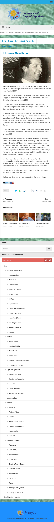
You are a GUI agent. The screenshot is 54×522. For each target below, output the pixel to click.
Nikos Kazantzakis (14, 200)
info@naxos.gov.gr (42, 519)
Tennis (11, 483)
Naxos (10, 41)
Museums (12, 384)
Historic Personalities (9, 46)
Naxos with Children (14, 469)
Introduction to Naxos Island (25, 41)
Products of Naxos (14, 412)
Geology (11, 299)
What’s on (9, 337)
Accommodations (12, 398)
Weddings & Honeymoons (16, 488)
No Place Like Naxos (15, 328)
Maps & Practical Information (12, 497)
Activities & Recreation (13, 441)
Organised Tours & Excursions (17, 464)
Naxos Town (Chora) (15, 318)
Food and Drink (11, 408)
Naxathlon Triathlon (14, 346)
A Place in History (14, 294)
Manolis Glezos (39, 200)
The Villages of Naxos (15, 323)
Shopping (11, 332)
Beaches (9, 403)
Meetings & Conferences (16, 493)
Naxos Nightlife (13, 431)
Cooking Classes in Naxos (16, 426)
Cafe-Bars (12, 436)
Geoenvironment (13, 285)
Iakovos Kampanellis (10, 224)
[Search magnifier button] (50, 260)
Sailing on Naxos (14, 455)
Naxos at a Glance (14, 275)
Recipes (11, 417)
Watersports (12, 445)
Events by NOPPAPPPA (16, 365)
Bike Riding (12, 478)
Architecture (12, 280)
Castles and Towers (14, 389)
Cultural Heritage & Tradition (17, 308)
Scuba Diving (13, 459)
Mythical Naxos (13, 304)
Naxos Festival (13, 356)
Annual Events (13, 351)
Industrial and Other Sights (16, 393)
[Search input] (23, 260)
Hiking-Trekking (13, 474)
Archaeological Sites (15, 374)
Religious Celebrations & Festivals (19, 360)
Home (4, 41)
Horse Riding (12, 450)
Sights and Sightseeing (13, 370)
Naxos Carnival (13, 341)
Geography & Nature (15, 289)
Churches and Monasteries (16, 379)
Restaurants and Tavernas (16, 422)
